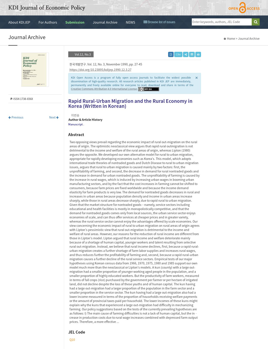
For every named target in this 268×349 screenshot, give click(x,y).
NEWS (130, 22)
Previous (15, 117)
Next (54, 117)
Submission (74, 22)
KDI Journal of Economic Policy (46, 8)
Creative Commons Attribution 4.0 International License (104, 89)
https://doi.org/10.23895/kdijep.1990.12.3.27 (100, 70)
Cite (178, 54)
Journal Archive (105, 22)
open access (244, 7)
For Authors (48, 22)
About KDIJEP (19, 22)
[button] (185, 54)
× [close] (196, 77)
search (256, 21)
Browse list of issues (159, 22)
